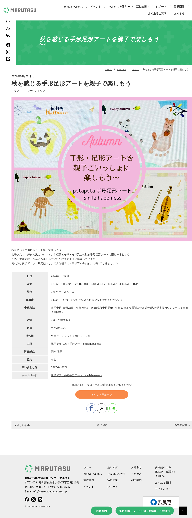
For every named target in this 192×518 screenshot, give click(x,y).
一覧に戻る (100, 425)
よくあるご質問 (157, 13)
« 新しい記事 (22, 425)
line (112, 408)
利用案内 (101, 511)
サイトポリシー (164, 489)
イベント (96, 6)
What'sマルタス (73, 6)
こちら (96, 385)
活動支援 (141, 6)
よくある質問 (163, 482)
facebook (91, 408)
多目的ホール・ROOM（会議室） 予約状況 (144, 511)
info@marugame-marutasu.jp (50, 491)
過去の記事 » (182, 425)
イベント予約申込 (101, 394)
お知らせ (179, 13)
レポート (161, 6)
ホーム (108, 69)
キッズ (135, 69)
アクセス (136, 473)
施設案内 (89, 480)
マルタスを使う (118, 6)
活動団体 (179, 6)
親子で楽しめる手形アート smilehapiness (76, 375)
